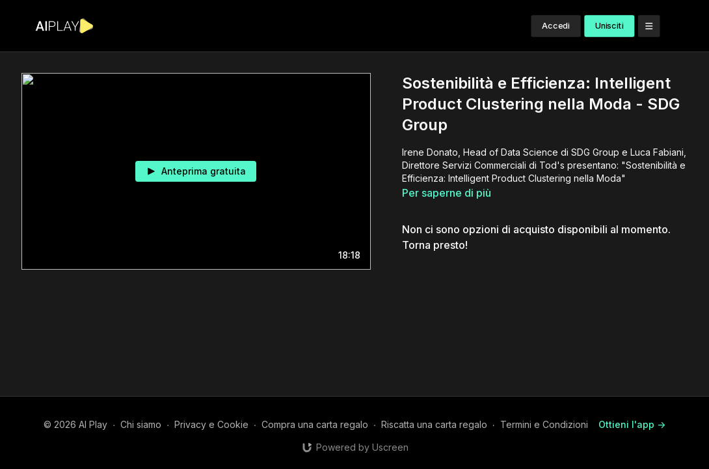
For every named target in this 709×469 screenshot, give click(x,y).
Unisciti (609, 26)
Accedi (556, 26)
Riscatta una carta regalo (434, 424)
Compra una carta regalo (314, 424)
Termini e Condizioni (544, 424)
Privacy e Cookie (211, 424)
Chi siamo (140, 424)
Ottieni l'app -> (631, 424)
